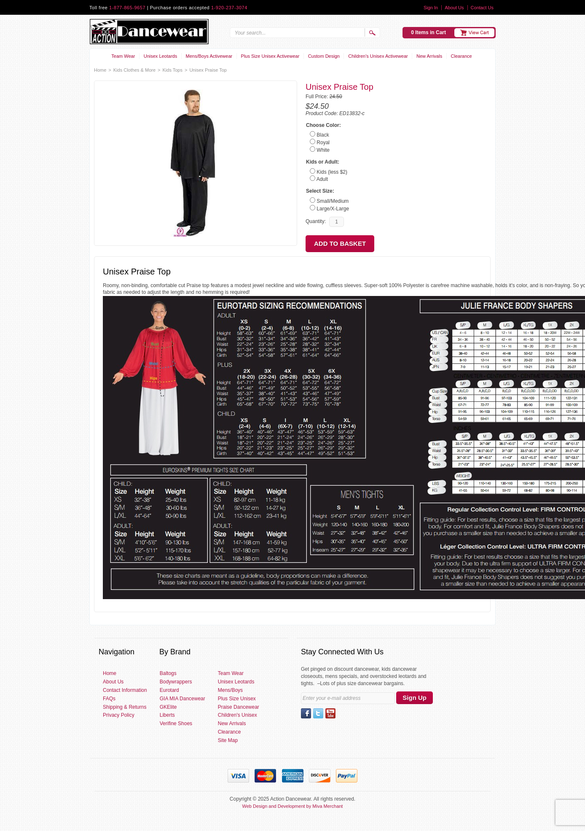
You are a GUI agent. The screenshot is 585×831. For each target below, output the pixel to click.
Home (100, 70)
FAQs (109, 699)
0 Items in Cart (428, 32)
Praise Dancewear (238, 707)
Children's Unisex (237, 715)
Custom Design (324, 56)
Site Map (228, 740)
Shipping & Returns (124, 707)
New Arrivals (429, 56)
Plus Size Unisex (237, 699)
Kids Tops (172, 70)
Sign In (431, 7)
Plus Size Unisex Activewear (270, 56)
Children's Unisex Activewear (378, 56)
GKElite (168, 707)
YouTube (330, 713)
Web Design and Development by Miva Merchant (292, 806)
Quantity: (316, 221)
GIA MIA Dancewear (182, 699)
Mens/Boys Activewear (209, 56)
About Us (454, 7)
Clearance (461, 56)
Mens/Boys (230, 690)
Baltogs (168, 673)
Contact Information (125, 690)
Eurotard (169, 690)
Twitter (318, 713)
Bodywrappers (176, 682)
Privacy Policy (118, 715)
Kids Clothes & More (134, 70)
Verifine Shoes (176, 723)
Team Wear (123, 56)
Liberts (167, 715)
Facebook (306, 713)
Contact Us (482, 7)
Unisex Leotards (160, 56)
